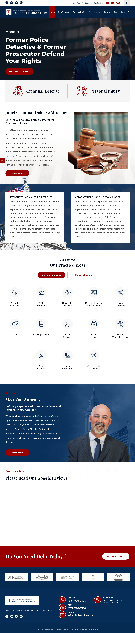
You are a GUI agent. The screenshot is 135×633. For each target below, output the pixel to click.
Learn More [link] (17, 453)
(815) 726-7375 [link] (113, 3)
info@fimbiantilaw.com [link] (81, 615)
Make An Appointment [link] (19, 71)
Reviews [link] (107, 12)
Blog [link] (115, 12)
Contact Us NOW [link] (116, 556)
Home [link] (52, 12)
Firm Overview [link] (64, 12)
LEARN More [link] (17, 173)
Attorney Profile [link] (79, 12)
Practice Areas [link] (94, 12)
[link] (2, 160)
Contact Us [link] (125, 12)
